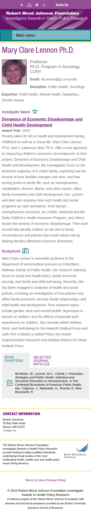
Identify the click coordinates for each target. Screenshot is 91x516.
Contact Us (62, 4)
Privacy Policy (56, 480)
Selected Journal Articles (42, 360)
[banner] (47, 18)
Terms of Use (34, 480)
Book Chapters (14, 359)
